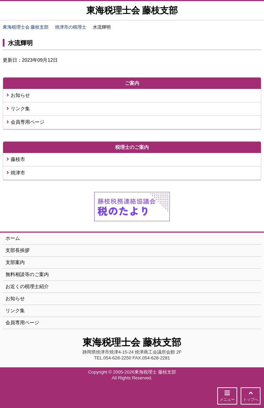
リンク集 (18, 108)
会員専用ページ (25, 122)
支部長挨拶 (18, 250)
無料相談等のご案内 (27, 274)
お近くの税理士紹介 (27, 286)
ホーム (13, 238)
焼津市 (16, 172)
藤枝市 (16, 159)
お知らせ (18, 95)
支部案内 (15, 262)
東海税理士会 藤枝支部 (132, 11)
